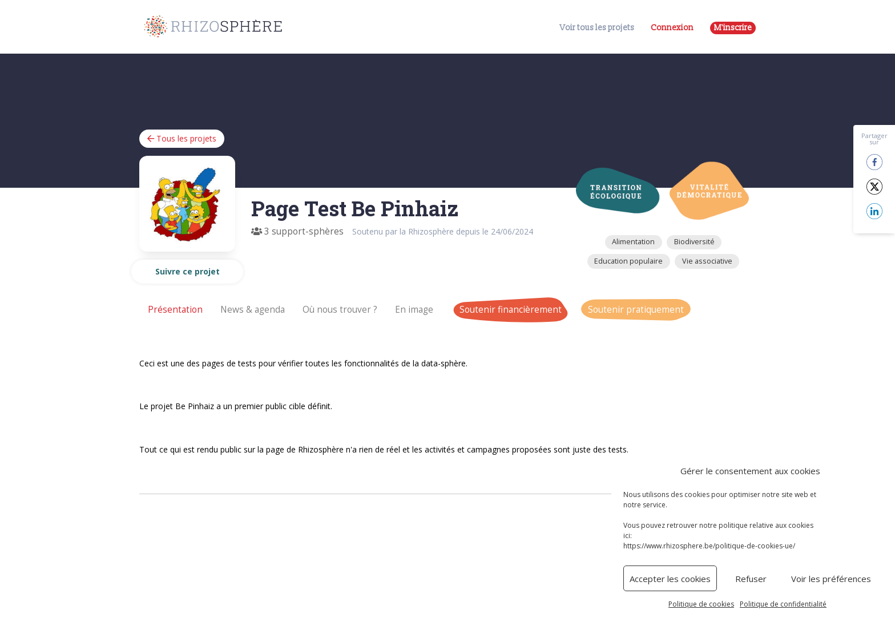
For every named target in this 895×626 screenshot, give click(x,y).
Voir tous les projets (597, 28)
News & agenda (252, 310)
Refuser (751, 578)
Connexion (672, 28)
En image (414, 310)
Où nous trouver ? (340, 310)
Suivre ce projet (187, 271)
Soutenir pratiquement (636, 310)
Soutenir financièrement (510, 310)
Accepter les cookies (670, 578)
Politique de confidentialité (783, 604)
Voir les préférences (831, 578)
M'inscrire (733, 28)
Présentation (175, 310)
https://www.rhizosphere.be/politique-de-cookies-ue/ (709, 546)
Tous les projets (181, 138)
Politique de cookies (701, 604)
